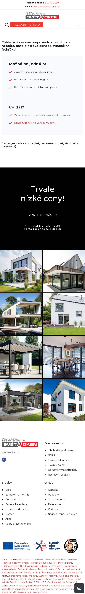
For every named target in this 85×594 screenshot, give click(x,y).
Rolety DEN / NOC (36, 582)
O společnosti (56, 499)
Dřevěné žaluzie (17, 585)
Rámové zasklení (47, 569)
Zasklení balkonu (27, 569)
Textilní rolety (17, 582)
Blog (8, 489)
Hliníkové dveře (10, 566)
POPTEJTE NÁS (42, 215)
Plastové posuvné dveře (15, 562)
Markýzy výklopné (59, 575)
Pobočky (53, 494)
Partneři (53, 509)
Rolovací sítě (25, 592)
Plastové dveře (69, 559)
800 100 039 (52, 2)
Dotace (9, 514)
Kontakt (53, 489)
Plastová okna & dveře (31, 559)
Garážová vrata (56, 585)
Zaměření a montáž (17, 494)
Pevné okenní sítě (65, 589)
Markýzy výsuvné (38, 575)
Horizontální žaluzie (64, 579)
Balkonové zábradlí (12, 572)
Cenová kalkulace (16, 504)
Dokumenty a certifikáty (62, 469)
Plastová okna (52, 559)
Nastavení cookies (59, 474)
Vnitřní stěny (56, 566)
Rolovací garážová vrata (21, 589)
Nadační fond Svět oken (62, 514)
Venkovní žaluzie (62, 572)
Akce (8, 518)
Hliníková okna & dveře (42, 562)
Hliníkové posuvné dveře (34, 566)
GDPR (52, 455)
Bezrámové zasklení (69, 569)
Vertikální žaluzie (56, 582)
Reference (54, 504)
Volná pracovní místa (18, 523)
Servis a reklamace (59, 460)
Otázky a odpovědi (16, 509)
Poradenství (12, 499)
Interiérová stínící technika (37, 579)
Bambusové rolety (37, 585)
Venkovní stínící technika (38, 572)
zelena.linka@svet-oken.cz (46, 6)
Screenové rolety (18, 575)
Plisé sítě (11, 592)
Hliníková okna (64, 562)
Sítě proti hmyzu (44, 589)
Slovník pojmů (57, 465)
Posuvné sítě (40, 592)
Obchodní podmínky (61, 450)
